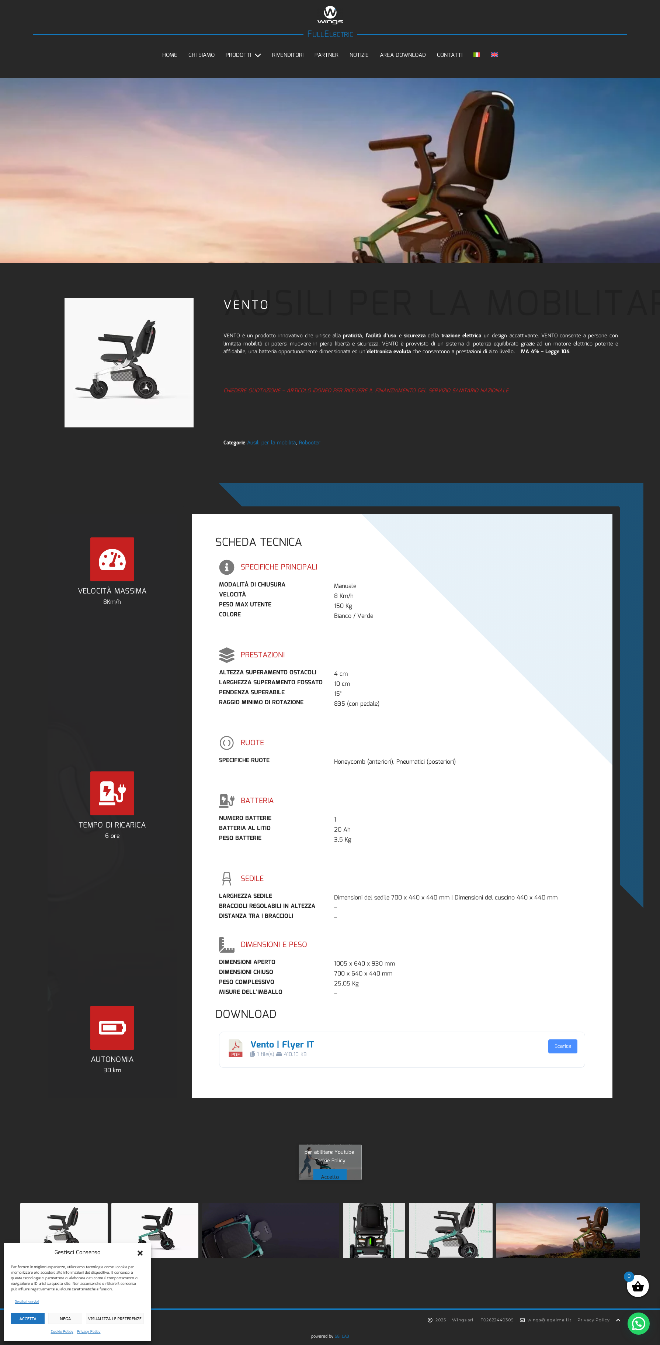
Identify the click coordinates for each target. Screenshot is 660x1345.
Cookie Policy (62, 1332)
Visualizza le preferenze (115, 1318)
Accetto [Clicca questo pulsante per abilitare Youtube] (330, 1176)
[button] (140, 1253)
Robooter (309, 443)
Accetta (28, 1318)
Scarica (563, 1046)
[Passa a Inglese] (494, 55)
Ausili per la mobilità (271, 443)
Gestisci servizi (27, 1302)
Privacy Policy (89, 1332)
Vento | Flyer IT (282, 1045)
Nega (65, 1318)
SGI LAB (342, 1336)
